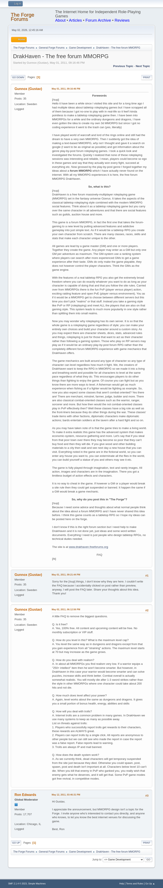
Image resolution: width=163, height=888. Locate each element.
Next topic (143, 66)
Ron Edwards (25, 795)
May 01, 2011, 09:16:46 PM (66, 88)
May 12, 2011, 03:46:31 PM (66, 794)
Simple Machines (37, 883)
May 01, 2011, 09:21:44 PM (66, 574)
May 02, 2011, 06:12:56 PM (66, 609)
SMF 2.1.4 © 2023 (17, 883)
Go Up (16, 843)
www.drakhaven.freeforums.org (88, 547)
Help (121, 883)
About (60, 20)
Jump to (96, 859)
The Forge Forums (22, 17)
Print (146, 77)
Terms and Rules (134, 883)
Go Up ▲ (150, 883)
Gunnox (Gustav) (28, 89)
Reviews (122, 20)
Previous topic (123, 66)
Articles (75, 20)
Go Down (18, 77)
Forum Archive (98, 20)
